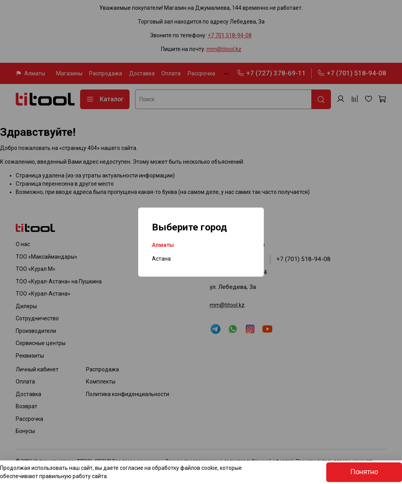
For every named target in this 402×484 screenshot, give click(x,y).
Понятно (364, 472)
